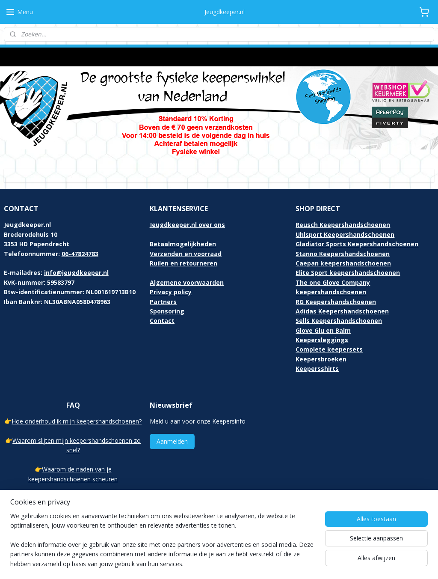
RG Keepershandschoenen (336, 294)
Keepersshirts (317, 360)
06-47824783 (80, 246)
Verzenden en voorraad (186, 246)
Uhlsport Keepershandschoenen (345, 226)
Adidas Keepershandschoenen (342, 303)
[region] (162, 545)
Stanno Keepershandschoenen (343, 246)
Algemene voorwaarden (187, 274)
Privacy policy (171, 284)
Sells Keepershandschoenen (339, 312)
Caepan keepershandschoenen (343, 255)
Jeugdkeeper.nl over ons (187, 216)
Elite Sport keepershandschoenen (348, 264)
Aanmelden (172, 433)
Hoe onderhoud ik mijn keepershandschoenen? (77, 413)
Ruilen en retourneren (183, 255)
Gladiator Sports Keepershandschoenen (357, 236)
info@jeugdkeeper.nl (76, 264)
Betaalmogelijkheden (183, 236)
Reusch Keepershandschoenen (343, 216)
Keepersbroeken (321, 351)
